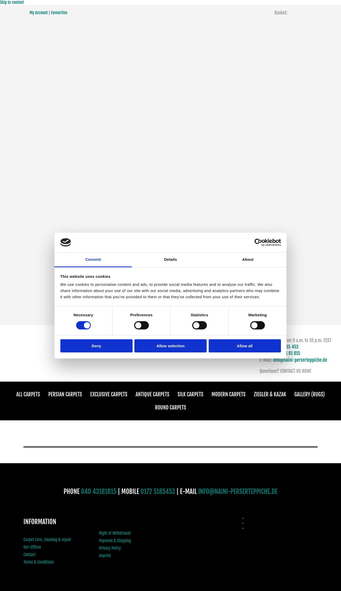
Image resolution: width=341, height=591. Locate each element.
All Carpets (28, 394)
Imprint (105, 555)
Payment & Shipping (115, 540)
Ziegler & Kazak (270, 394)
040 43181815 (98, 491)
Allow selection (170, 346)
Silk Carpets (190, 394)
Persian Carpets (65, 394)
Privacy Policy (110, 548)
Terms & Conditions (38, 562)
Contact (29, 554)
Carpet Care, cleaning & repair (47, 539)
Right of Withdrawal (115, 533)
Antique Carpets (152, 394)
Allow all (245, 346)
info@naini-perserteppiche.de (300, 360)
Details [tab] (170, 259)
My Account (39, 12)
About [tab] (248, 259)
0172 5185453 (158, 491)
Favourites (59, 12)
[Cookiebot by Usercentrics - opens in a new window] (258, 242)
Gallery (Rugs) (309, 394)
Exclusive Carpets (108, 394)
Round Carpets (170, 407)
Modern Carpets (229, 394)
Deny (96, 346)
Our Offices (32, 547)
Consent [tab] (93, 259)
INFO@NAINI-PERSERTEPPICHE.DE (237, 491)
